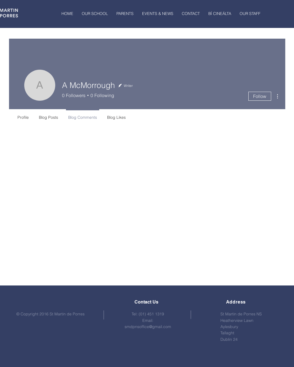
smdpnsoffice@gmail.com (148, 326)
